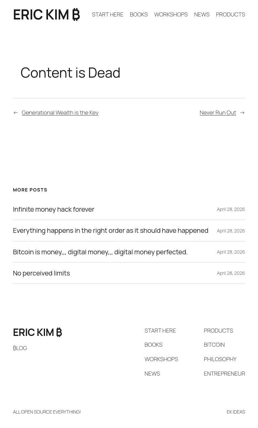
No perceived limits (41, 273)
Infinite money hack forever (53, 209)
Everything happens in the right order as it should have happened (110, 230)
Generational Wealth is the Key (60, 112)
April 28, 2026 (231, 209)
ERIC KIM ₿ (46, 14)
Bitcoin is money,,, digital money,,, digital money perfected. (100, 252)
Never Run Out (218, 112)
